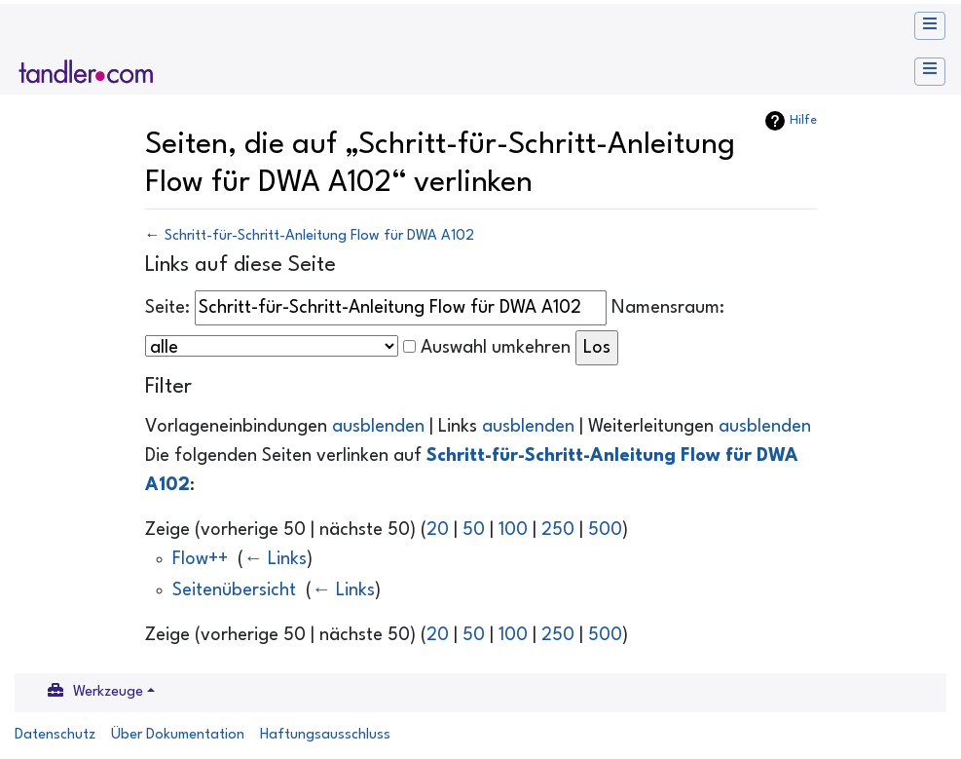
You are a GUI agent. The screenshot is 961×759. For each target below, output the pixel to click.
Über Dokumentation (177, 735)
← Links (275, 559)
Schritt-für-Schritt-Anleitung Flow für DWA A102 (319, 236)
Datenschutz (55, 735)
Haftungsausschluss (325, 735)
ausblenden (378, 427)
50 (473, 530)
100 (513, 530)
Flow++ (200, 559)
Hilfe (803, 120)
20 (437, 530)
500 (605, 530)
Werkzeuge (108, 692)
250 (557, 530)
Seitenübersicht (234, 590)
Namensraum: (667, 308)
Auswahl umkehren (496, 348)
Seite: (167, 308)
